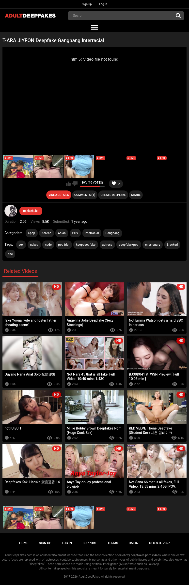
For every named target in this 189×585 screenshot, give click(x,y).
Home (23, 543)
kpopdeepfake (85, 244)
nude (48, 244)
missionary (152, 244)
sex (21, 244)
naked (34, 244)
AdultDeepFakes (89, 576)
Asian (62, 233)
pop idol (63, 244)
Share (136, 195)
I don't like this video (75, 183)
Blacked (172, 244)
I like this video (68, 183)
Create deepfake (113, 195)
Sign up (87, 4)
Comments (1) (84, 195)
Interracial (92, 233)
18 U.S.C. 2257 (159, 543)
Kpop (31, 233)
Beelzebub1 (31, 211)
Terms (113, 543)
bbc (10, 254)
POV (75, 233)
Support (90, 543)
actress (107, 244)
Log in (103, 4)
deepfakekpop (129, 244)
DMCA (133, 543)
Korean (46, 233)
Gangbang (112, 233)
